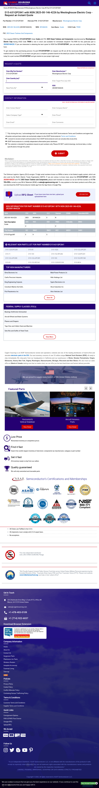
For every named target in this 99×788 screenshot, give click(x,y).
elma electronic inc (11, 272)
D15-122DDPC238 (57, 262)
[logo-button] (49, 4)
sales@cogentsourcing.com (17, 607)
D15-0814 (77, 262)
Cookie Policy (8, 687)
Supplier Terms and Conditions (14, 706)
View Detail (72, 427)
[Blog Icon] (18, 750)
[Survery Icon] (22, 635)
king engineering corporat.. (14, 282)
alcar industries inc (57, 287)
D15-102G (54, 250)
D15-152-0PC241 (34, 262)
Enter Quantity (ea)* (13, 78)
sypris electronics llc (57, 282)
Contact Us (7, 653)
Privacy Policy (8, 684)
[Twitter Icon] (12, 750)
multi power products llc (58, 272)
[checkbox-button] (6, 133)
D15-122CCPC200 (11, 250)
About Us (7, 650)
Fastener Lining (9, 668)
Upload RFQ (7, 725)
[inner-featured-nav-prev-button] (86, 388)
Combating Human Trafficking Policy (16, 693)
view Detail (27, 427)
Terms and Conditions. (68, 136)
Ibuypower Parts (9, 656)
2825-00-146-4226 (13, 27)
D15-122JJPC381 (34, 258)
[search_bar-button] (89, 3)
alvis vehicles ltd (56, 291)
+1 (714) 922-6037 (18, 618)
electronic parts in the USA (20, 355)
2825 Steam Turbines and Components (19, 33)
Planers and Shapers (12, 321)
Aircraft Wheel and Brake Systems (16, 317)
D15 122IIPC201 (79, 254)
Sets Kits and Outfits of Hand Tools (16, 331)
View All (49, 297)
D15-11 (7, 254)
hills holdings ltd (56, 277)
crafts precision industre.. (13, 277)
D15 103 (31, 254)
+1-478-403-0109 (18, 612)
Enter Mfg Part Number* (14, 71)
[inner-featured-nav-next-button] (90, 388)
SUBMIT (60, 153)
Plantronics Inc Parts (11, 659)
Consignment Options (11, 715)
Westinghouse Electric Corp (72, 21)
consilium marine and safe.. (14, 287)
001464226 (43, 27)
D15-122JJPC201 (80, 250)
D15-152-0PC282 (57, 254)
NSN (53, 85)
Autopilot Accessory (10, 665)
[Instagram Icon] (6, 750)
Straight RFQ (8, 722)
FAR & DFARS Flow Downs (12, 718)
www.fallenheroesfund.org (29, 575)
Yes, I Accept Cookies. (88, 783)
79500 (78, 27)
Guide (62, 27)
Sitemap (6, 672)
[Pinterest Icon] (31, 750)
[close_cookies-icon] (96, 783)
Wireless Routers (9, 662)
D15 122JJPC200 (11, 258)
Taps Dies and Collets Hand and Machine (18, 326)
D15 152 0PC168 (80, 258)
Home (6, 647)
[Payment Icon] (6, 736)
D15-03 (7, 262)
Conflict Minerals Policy (11, 690)
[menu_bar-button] (95, 3)
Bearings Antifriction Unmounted (15, 312)
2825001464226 (9, 44)
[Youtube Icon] (24, 750)
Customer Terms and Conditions (14, 703)
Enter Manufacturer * (59, 71)
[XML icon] (49, 675)
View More (49, 337)
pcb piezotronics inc (11, 291)
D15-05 (30, 250)
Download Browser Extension (17, 624)
